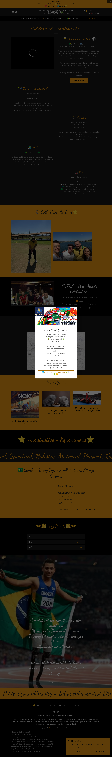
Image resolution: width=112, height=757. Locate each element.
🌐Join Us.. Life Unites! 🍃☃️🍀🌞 (56, 373)
